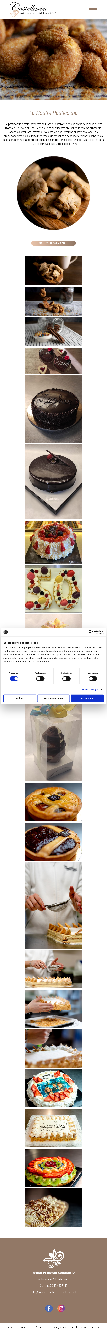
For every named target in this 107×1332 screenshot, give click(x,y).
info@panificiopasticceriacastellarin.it (53, 1292)
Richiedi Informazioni (53, 243)
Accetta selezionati (53, 698)
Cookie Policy (79, 1327)
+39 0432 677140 (57, 1285)
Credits (96, 1327)
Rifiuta (19, 698)
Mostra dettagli (90, 689)
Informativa (39, 1327)
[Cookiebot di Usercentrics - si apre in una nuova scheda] (91, 632)
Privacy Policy (59, 1327)
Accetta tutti (87, 698)
